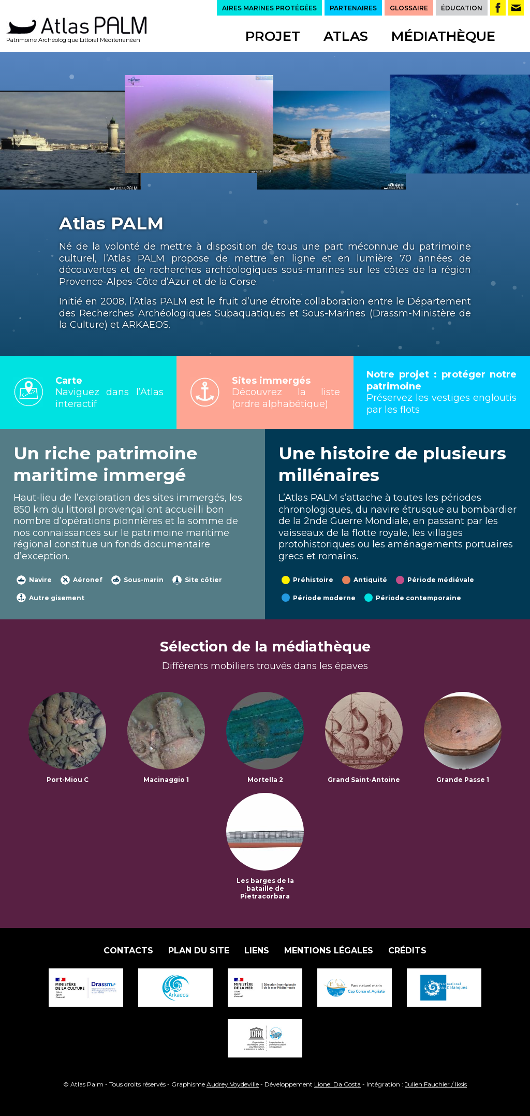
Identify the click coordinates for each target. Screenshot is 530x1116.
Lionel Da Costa (337, 1084)
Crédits (407, 950)
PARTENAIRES (353, 8)
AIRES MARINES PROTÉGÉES (269, 8)
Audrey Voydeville (233, 1084)
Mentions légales (328, 950)
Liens (256, 950)
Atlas (345, 36)
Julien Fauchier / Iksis (436, 1084)
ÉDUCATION (461, 8)
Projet (272, 36)
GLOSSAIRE (409, 8)
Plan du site (198, 950)
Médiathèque (443, 36)
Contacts (128, 950)
